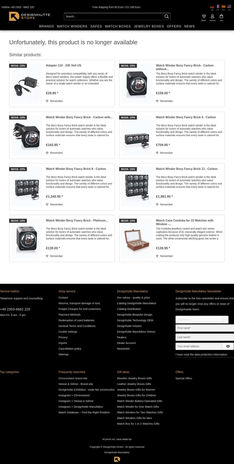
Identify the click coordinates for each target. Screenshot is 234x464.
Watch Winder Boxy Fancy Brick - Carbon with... (79, 117)
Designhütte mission (129, 325)
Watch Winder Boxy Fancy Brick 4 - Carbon (186, 117)
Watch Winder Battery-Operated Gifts (139, 400)
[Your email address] (199, 346)
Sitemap (63, 354)
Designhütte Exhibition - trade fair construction (86, 389)
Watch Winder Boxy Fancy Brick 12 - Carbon (187, 168)
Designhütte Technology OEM (135, 320)
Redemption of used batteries (76, 320)
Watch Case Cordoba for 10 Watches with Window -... (184, 222)
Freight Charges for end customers (79, 308)
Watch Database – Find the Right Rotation (84, 412)
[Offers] (174, 26)
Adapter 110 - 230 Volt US (63, 65)
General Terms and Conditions (76, 325)
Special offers (184, 378)
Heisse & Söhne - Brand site (75, 383)
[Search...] (117, 16)
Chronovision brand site (72, 378)
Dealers (122, 337)
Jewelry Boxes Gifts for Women (136, 389)
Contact (63, 297)
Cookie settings (67, 331)
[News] (189, 26)
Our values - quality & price (133, 297)
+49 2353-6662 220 (15, 309)
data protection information (211, 354)
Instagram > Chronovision (74, 395)
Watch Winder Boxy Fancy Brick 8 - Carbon (76, 168)
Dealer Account (126, 342)
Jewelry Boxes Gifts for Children (136, 395)
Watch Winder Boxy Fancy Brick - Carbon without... (185, 67)
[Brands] (46, 26)
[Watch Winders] (72, 26)
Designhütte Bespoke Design (134, 314)
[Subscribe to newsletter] (228, 346)
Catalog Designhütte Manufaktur (136, 303)
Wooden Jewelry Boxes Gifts (134, 378)
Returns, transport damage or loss (79, 303)
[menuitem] (204, 16)
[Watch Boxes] (117, 26)
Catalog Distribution (129, 308)
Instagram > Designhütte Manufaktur (80, 406)
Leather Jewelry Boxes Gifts (134, 383)
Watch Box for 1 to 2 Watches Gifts (138, 423)
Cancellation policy (69, 348)
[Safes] (96, 26)
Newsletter (123, 348)
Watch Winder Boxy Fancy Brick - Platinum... (77, 220)
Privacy (62, 337)
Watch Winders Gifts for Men (134, 418)
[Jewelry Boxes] (148, 26)
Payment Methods (69, 314)
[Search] (167, 16)
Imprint (62, 342)
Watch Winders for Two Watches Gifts (140, 412)
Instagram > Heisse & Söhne (75, 400)
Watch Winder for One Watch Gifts (138, 406)
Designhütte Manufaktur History (136, 331)
